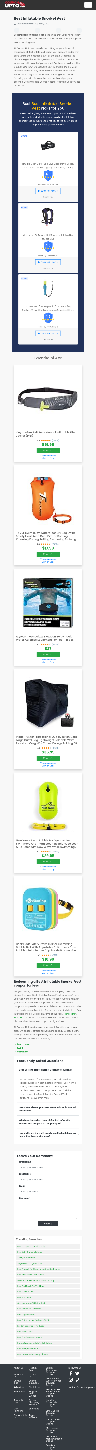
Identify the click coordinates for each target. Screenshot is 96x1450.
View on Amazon (48, 455)
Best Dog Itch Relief (26, 1314)
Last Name (25, 1173)
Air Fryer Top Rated (26, 1257)
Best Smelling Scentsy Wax (29, 1337)
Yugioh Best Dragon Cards (29, 1263)
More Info (48, 450)
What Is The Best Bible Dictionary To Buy (35, 1280)
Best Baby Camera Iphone (29, 1252)
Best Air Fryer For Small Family (31, 1246)
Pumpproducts (24, 1297)
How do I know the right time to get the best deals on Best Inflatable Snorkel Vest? (47, 1135)
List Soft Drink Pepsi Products (30, 1326)
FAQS (20, 1048)
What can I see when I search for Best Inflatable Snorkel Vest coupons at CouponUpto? (44, 1122)
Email (22, 1186)
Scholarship (20, 1391)
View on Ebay (48, 458)
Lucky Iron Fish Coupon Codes (53, 1421)
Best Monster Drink (26, 1291)
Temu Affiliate (33, 1416)
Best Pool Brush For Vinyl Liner (31, 1286)
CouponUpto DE (21, 1416)
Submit (48, 1223)
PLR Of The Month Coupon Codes (54, 1438)
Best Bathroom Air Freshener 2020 (33, 1320)
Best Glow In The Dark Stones (30, 1274)
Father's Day (69, 1013)
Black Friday (20, 1017)
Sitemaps (34, 1408)
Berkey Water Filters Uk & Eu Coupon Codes (53, 1392)
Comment (22, 1051)
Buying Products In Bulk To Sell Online (34, 1343)
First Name (25, 1161)
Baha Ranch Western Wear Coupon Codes (53, 1382)
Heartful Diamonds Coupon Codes (51, 1403)
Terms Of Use (19, 1401)
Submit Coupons (34, 1381)
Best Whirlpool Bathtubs (28, 1348)
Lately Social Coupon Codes (52, 1413)
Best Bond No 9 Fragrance (29, 1308)
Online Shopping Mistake (34, 1402)
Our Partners (18, 1409)
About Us (18, 1367)
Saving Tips (17, 1381)
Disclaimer (34, 1387)
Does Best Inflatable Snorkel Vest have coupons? (45, 1069)
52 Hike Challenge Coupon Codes (51, 1371)
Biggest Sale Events (33, 1393)
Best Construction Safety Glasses (32, 1354)
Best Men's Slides (25, 1331)
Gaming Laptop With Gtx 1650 (31, 1303)
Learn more (23, 1044)
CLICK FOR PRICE (48, 191)
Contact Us (33, 1375)
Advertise (19, 1387)
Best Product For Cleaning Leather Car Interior (38, 1269)
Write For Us (18, 1375)
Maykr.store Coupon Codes (52, 1430)
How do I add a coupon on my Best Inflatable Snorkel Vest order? (47, 1109)
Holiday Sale (33, 1369)
